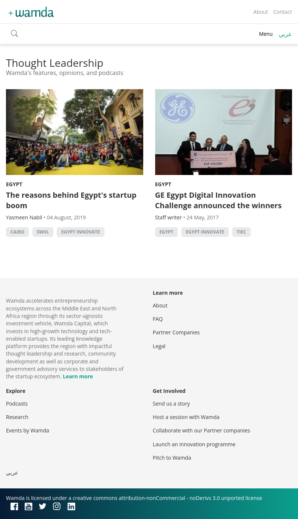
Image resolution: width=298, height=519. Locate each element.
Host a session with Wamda (186, 416)
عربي (285, 34)
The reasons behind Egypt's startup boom (71, 200)
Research (17, 416)
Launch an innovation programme (194, 444)
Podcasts (17, 403)
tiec (241, 232)
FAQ (158, 318)
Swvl (43, 232)
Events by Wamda (27, 430)
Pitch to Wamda (172, 457)
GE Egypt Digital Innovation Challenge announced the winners (218, 200)
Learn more (78, 376)
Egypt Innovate (80, 232)
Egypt (14, 184)
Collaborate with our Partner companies (201, 430)
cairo (17, 232)
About (260, 11)
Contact (282, 11)
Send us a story (171, 403)
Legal (159, 346)
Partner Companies (176, 332)
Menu (266, 33)
